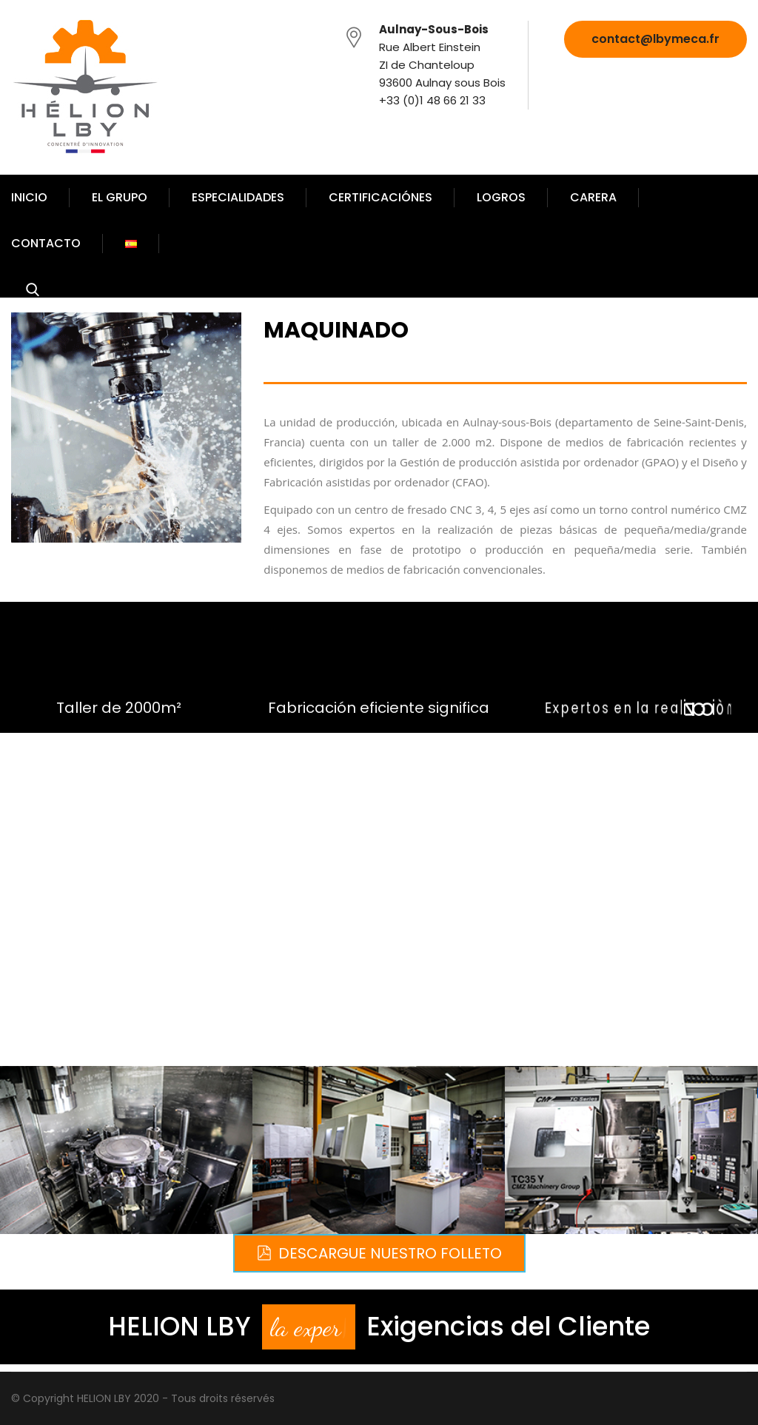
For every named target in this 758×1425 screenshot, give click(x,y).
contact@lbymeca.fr (655, 38)
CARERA (593, 197)
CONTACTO (46, 243)
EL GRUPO (119, 197)
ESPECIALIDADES (238, 197)
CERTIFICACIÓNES (380, 197)
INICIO (29, 197)
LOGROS (501, 197)
